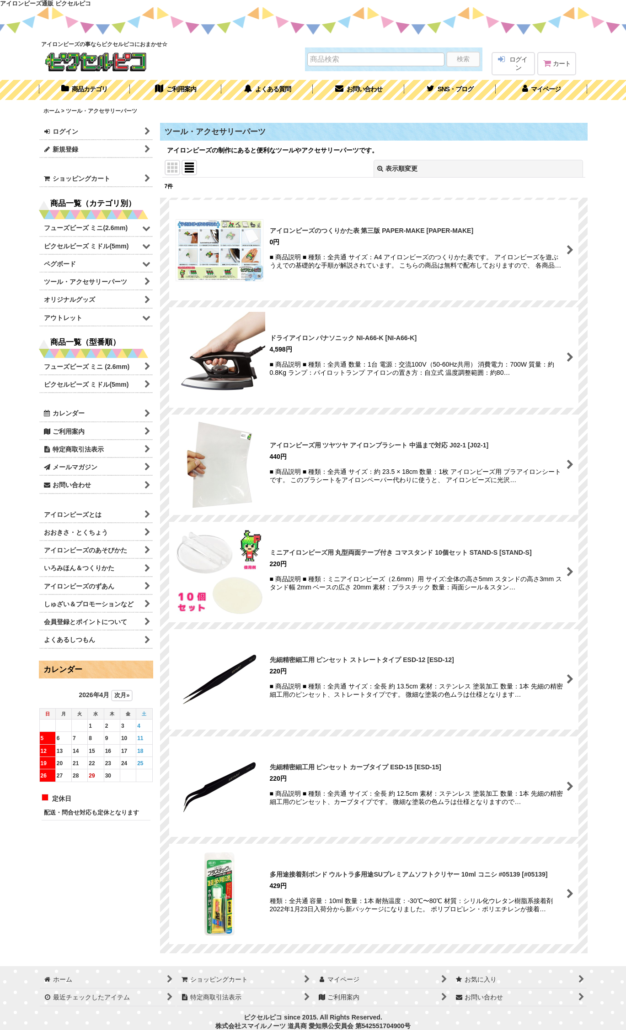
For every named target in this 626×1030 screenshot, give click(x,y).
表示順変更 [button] (397, 168)
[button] (450, 90)
